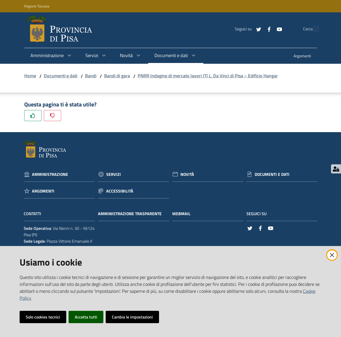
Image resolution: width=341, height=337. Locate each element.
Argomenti (43, 191)
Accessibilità (119, 191)
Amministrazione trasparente (132, 214)
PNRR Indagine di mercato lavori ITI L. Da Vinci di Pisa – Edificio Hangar (208, 75)
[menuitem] (302, 56)
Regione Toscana (36, 6)
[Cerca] (313, 29)
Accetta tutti (86, 317)
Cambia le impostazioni (132, 317)
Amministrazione (50, 174)
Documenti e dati (60, 75)
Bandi (90, 75)
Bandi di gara (117, 75)
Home (30, 75)
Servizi (113, 174)
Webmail (184, 214)
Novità (187, 174)
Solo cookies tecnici (43, 317)
